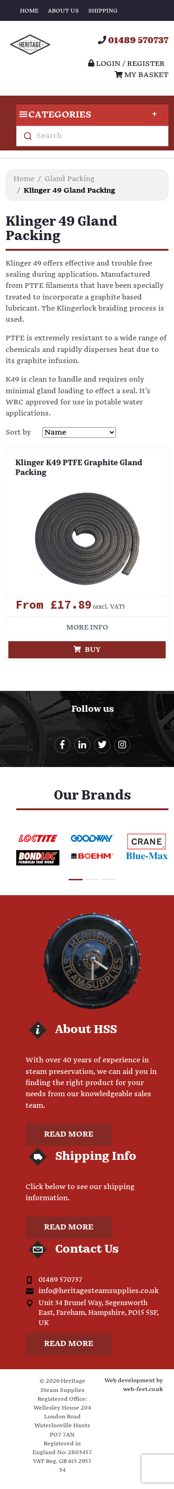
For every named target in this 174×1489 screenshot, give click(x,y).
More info (87, 627)
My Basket (141, 75)
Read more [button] (68, 1134)
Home (29, 10)
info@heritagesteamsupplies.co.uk (99, 1291)
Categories (90, 115)
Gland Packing (70, 179)
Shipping (102, 10)
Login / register (126, 63)
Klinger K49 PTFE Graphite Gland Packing (78, 468)
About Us (63, 10)
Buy (87, 650)
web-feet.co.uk (143, 1389)
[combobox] (92, 136)
